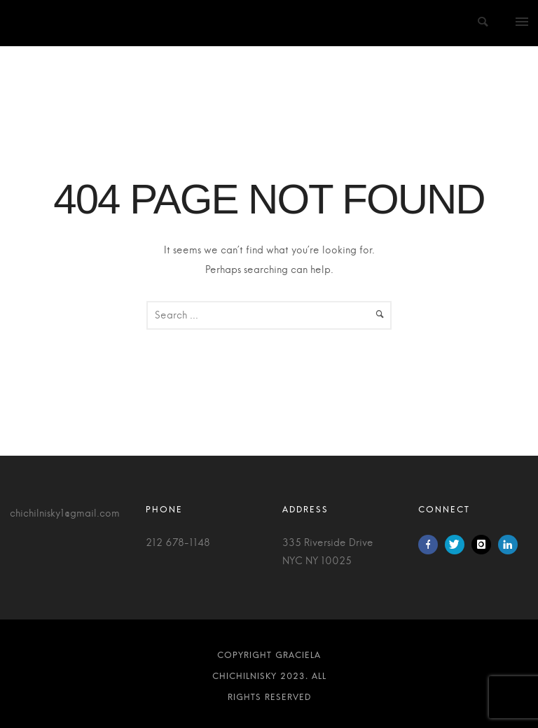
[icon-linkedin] (508, 544)
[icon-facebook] (431, 544)
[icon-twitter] (458, 544)
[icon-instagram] (484, 544)
